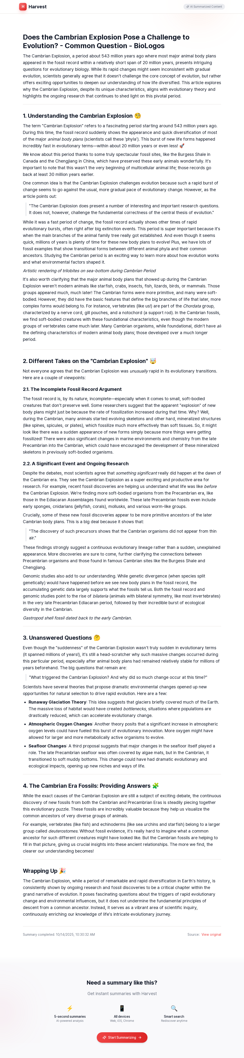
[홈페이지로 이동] (33, 6)
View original (211, 934)
